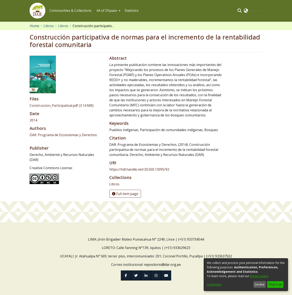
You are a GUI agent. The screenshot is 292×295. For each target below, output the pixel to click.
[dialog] (246, 274)
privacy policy (259, 276)
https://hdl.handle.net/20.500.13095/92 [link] (139, 169)
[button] (37, 10)
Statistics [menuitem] (132, 10)
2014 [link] (33, 120)
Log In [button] (255, 10)
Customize (214, 284)
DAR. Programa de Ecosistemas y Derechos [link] (63, 135)
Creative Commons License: (51, 168)
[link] (62, 105)
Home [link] (34, 26)
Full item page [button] (125, 193)
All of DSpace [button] (106, 10)
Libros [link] (49, 26)
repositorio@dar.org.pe (162, 264)
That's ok (275, 284)
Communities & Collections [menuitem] (70, 10)
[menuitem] (108, 10)
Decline (259, 284)
